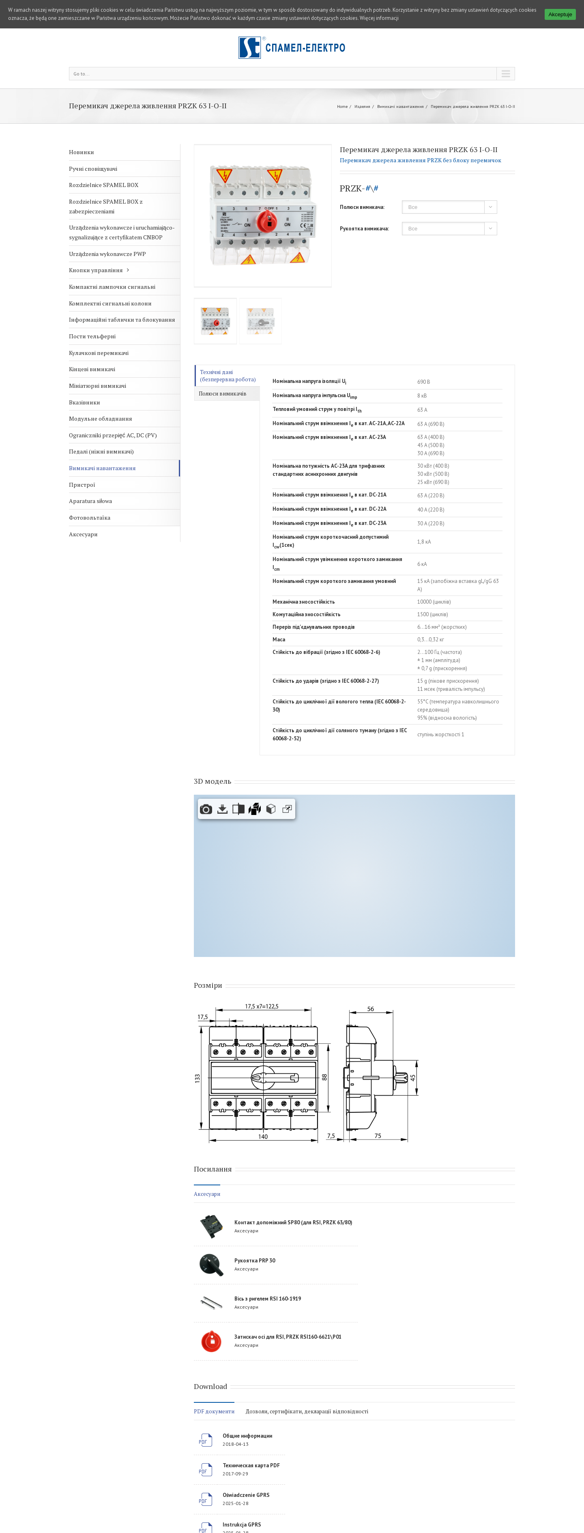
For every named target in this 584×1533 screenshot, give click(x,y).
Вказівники (84, 402)
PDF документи (214, 1411)
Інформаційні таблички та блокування (122, 319)
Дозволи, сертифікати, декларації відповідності (307, 1411)
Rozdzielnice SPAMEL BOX (103, 185)
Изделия (362, 106)
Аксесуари (83, 534)
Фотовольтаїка (89, 517)
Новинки (81, 152)
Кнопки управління (96, 270)
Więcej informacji (379, 18)
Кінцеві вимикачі (92, 369)
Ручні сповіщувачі (93, 168)
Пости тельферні (92, 336)
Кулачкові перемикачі (99, 353)
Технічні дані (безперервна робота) (228, 375)
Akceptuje (560, 14)
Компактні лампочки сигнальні (112, 286)
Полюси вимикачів (223, 393)
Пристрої (82, 484)
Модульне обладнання (100, 418)
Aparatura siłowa (90, 501)
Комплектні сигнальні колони (110, 303)
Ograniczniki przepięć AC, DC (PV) (113, 435)
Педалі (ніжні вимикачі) (101, 451)
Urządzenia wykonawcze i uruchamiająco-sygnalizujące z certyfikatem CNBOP (122, 232)
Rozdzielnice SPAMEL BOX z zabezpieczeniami (106, 206)
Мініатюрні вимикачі (97, 385)
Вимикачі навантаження (400, 106)
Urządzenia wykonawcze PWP (107, 254)
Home (342, 106)
